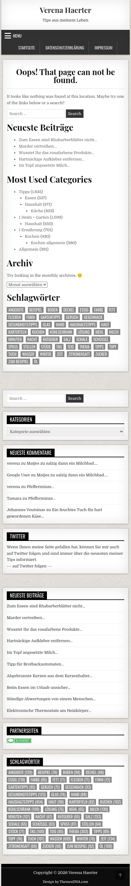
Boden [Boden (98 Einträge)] (53, 310)
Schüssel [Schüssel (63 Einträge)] (101, 339)
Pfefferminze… (40, 486)
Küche (37, 211)
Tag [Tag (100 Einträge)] (59, 347)
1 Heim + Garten (34, 217)
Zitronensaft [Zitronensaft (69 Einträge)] (79, 354)
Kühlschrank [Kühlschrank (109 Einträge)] (61, 332)
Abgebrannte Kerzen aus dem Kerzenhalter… (49, 675)
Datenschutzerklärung (64, 48)
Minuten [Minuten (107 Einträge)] (14, 339)
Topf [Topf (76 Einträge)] (113, 347)
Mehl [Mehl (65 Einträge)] (99, 332)
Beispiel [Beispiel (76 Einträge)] (35, 310)
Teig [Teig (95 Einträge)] (70, 347)
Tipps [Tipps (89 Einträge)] (99, 347)
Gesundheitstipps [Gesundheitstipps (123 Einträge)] (22, 325)
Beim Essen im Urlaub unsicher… (39, 687)
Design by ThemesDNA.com (65, 882)
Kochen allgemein (48, 242)
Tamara (14, 498)
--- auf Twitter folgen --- (29, 566)
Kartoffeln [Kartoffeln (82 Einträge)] (17, 332)
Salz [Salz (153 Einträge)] (67, 339)
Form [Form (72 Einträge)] (30, 317)
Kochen (32, 236)
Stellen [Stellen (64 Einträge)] (29, 347)
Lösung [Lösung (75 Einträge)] (84, 332)
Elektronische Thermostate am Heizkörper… (49, 710)
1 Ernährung (30, 230)
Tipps (24, 191)
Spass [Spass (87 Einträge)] (12, 347)
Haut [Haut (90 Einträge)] (105, 325)
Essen (31, 198)
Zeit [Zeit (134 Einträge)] (60, 354)
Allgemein (28, 249)
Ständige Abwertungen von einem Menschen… (51, 699)
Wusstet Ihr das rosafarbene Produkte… (56, 152)
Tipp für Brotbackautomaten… (35, 664)
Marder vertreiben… (38, 146)
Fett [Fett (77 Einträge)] (112, 310)
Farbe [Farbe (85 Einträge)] (98, 310)
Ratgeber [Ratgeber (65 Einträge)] (50, 339)
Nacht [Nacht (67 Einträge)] (32, 339)
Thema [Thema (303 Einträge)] (84, 347)
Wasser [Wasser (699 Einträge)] (28, 354)
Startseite (26, 48)
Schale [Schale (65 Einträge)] (81, 339)
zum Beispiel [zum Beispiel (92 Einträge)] (18, 361)
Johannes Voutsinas (26, 509)
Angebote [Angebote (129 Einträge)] (16, 310)
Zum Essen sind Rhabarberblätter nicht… (58, 139)
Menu (17, 36)
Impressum (104, 48)
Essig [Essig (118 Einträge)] (84, 310)
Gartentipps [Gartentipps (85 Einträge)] (50, 317)
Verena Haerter (65, 10)
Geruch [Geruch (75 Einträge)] (72, 317)
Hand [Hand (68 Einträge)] (60, 325)
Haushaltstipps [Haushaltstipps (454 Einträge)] (82, 325)
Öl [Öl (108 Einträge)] (36, 361)
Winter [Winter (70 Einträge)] (45, 354)
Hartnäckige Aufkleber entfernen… (52, 159)
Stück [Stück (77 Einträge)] (46, 347)
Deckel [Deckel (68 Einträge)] (68, 310)
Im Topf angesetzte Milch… (44, 165)
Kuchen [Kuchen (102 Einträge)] (38, 332)
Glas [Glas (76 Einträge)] (46, 325)
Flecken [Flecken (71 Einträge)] (14, 317)
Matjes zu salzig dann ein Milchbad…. (62, 463)
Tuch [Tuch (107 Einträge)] (12, 354)
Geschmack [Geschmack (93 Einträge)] (93, 317)
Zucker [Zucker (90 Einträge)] (101, 354)
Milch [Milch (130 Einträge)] (114, 332)
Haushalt (33, 204)
